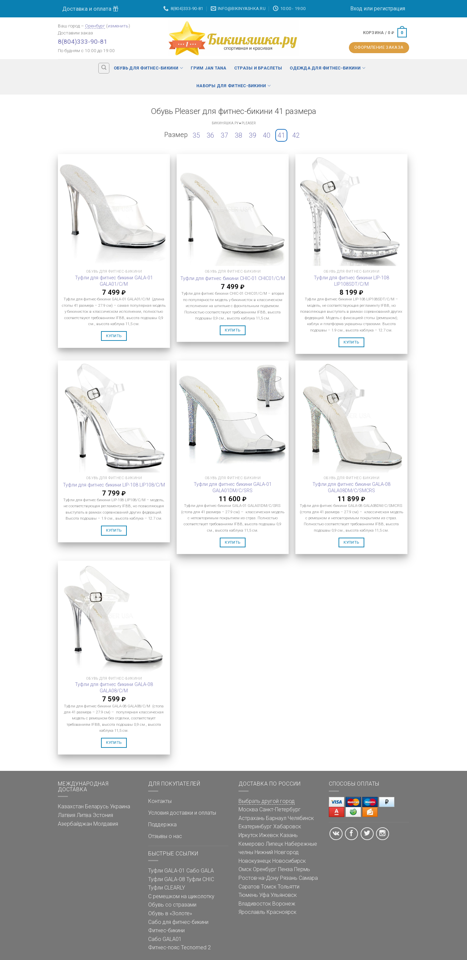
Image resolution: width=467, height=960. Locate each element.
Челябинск (301, 818)
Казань (289, 835)
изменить (118, 25)
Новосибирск (289, 861)
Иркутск (248, 835)
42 (296, 135)
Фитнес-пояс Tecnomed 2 (179, 947)
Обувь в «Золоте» (170, 913)
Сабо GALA (200, 870)
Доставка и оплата (90, 8)
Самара (308, 878)
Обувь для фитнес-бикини (148, 68)
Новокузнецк (255, 861)
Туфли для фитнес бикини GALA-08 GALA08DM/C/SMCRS (351, 488)
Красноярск (281, 912)
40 (266, 135)
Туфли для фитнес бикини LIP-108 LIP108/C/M (114, 485)
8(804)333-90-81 (82, 41)
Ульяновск (284, 895)
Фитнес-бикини (166, 930)
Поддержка (162, 824)
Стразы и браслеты (258, 68)
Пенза (285, 869)
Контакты (160, 801)
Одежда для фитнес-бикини (327, 68)
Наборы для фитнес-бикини (233, 86)
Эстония (103, 815)
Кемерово (251, 844)
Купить (113, 335)
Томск (268, 886)
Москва (248, 809)
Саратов (249, 886)
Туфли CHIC (200, 879)
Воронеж (283, 904)
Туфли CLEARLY (166, 887)
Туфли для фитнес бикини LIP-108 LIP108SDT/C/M (351, 281)
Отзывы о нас (165, 836)
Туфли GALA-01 (166, 870)
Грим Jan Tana (208, 68)
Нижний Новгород (277, 852)
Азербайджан (75, 824)
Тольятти (288, 886)
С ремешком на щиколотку (181, 896)
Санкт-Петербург (280, 809)
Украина (120, 806)
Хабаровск (287, 826)
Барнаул (276, 818)
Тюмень (248, 895)
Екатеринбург (255, 826)
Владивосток (255, 904)
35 (196, 135)
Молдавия (105, 824)
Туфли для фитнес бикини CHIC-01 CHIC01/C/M (232, 278)
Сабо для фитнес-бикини (178, 922)
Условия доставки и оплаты (182, 813)
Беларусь (97, 806)
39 (252, 135)
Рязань (288, 878)
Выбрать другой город (267, 801)
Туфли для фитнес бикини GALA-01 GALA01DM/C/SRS (233, 488)
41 (281, 135)
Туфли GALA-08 (166, 879)
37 (224, 135)
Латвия (66, 815)
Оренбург (95, 25)
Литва (84, 815)
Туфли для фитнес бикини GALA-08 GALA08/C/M (114, 688)
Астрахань (252, 818)
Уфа (264, 895)
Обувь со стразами (172, 905)
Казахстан (71, 806)
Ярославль (252, 912)
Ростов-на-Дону (259, 878)
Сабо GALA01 (165, 939)
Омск (245, 869)
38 (238, 135)
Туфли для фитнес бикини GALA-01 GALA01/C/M (114, 281)
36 (210, 135)
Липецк (274, 844)
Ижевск (269, 835)
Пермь (302, 869)
